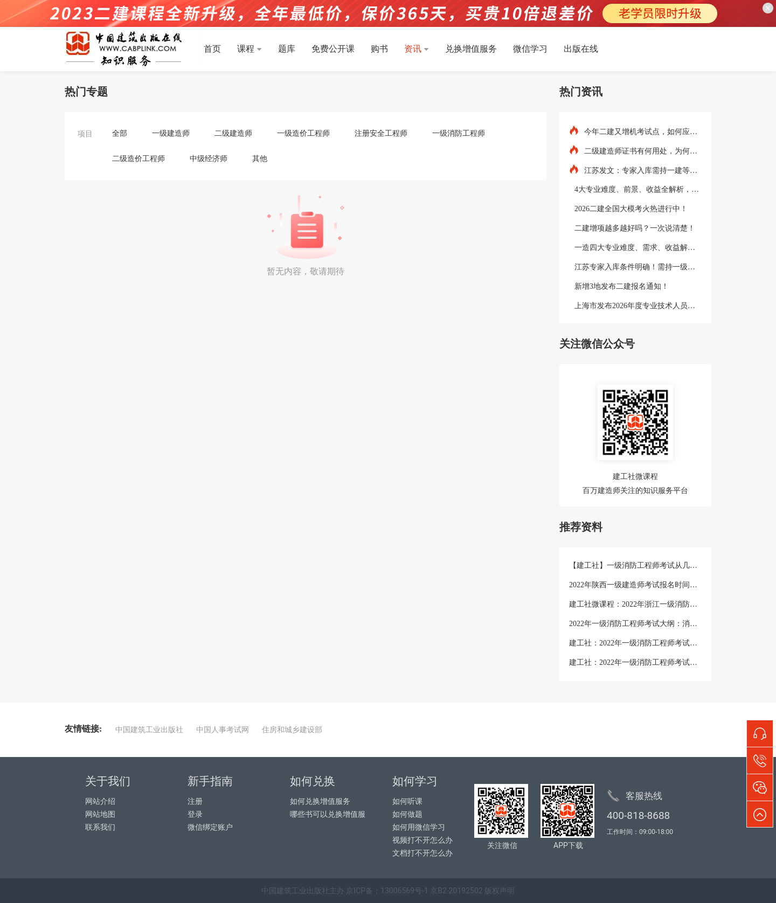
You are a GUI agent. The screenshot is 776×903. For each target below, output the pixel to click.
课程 (245, 48)
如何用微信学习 (418, 827)
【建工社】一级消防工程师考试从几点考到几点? (635, 565)
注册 (195, 801)
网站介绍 (100, 801)
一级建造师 (171, 133)
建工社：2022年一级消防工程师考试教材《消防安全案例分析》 (635, 662)
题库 (286, 48)
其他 (259, 159)
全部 (119, 133)
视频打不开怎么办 (422, 840)
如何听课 (407, 801)
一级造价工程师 (303, 133)
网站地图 (100, 814)
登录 (195, 814)
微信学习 (530, 48)
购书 (379, 48)
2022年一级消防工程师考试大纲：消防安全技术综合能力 (635, 624)
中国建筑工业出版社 (149, 730)
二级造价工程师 (138, 159)
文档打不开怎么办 (422, 853)
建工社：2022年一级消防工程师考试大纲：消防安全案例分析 (635, 643)
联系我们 (100, 827)
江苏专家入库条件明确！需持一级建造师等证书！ (635, 266)
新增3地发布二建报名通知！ (619, 285)
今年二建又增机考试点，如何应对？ (635, 131)
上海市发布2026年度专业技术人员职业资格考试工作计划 (635, 305)
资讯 (412, 48)
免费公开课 (333, 48)
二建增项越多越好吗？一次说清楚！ (632, 227)
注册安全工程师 (381, 133)
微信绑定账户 (210, 827)
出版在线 (581, 48)
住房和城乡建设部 (292, 730)
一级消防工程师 (458, 133)
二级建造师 (233, 133)
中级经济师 (208, 159)
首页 (212, 48)
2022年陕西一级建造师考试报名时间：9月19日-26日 (635, 585)
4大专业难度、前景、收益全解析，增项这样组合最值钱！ (635, 188)
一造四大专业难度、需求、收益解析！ (635, 246)
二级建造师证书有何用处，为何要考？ (635, 150)
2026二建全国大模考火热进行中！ (628, 208)
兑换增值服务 (471, 48)
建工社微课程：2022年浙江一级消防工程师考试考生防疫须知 (635, 604)
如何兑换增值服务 (320, 801)
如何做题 (407, 814)
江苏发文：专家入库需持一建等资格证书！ (635, 169)
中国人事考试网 (222, 730)
